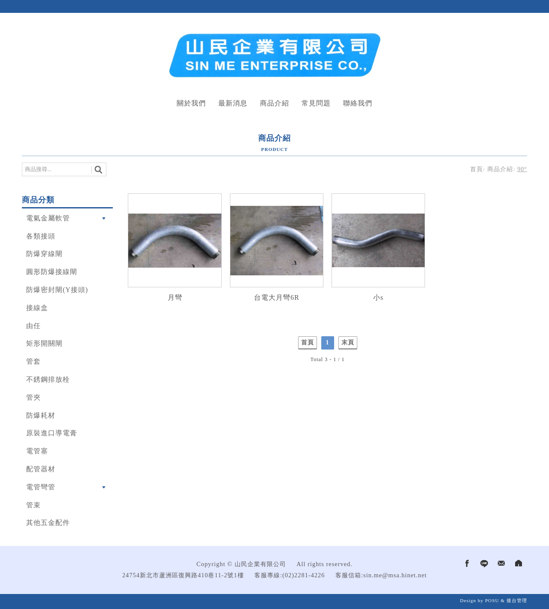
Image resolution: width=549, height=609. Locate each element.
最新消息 (232, 103)
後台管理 (517, 600)
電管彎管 (40, 487)
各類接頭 (40, 236)
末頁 (347, 342)
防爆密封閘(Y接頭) (57, 289)
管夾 (33, 397)
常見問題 (316, 103)
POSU (492, 600)
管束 (33, 505)
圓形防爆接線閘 (51, 271)
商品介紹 (274, 103)
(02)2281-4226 (303, 575)
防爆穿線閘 (44, 253)
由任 (33, 325)
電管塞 (37, 451)
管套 (33, 361)
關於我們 (191, 103)
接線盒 (37, 307)
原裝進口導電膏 (51, 433)
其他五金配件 (48, 522)
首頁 (476, 169)
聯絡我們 (357, 103)
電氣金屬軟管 (48, 218)
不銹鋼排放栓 (48, 379)
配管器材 (40, 469)
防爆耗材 (40, 415)
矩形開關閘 (44, 343)
